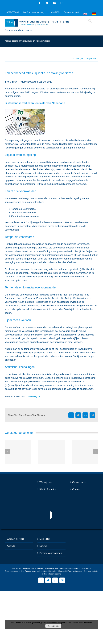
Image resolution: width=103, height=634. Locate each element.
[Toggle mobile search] (90, 21)
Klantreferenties (47, 489)
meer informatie (85, 623)
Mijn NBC (44, 539)
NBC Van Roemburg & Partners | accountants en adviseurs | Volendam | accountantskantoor (54, 568)
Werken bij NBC (15, 539)
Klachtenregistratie (90, 571)
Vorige (79, 58)
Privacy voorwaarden (50, 553)
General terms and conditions (36, 571)
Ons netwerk (79, 482)
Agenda (11, 546)
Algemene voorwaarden (14, 571)
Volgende (91, 58)
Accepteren (53, 626)
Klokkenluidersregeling (52, 574)
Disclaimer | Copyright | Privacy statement (65, 571)
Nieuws (43, 546)
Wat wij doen (46, 482)
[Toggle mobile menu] (96, 21)
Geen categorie (33, 396)
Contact (76, 489)
